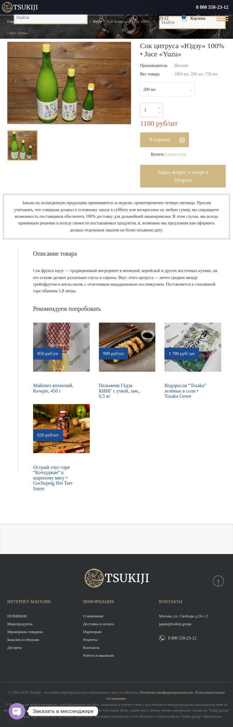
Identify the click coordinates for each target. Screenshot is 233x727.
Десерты (14, 647)
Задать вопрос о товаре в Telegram (182, 176)
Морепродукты (19, 624)
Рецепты (90, 639)
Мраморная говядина (25, 631)
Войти (112, 18)
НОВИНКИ (17, 616)
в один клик (175, 154)
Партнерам (92, 631)
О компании (93, 616)
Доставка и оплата (98, 624)
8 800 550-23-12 (212, 7)
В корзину (160, 139)
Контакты (91, 647)
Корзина (197, 18)
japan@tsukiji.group (175, 624)
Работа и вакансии (98, 655)
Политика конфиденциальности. (167, 692)
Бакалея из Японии (23, 639)
